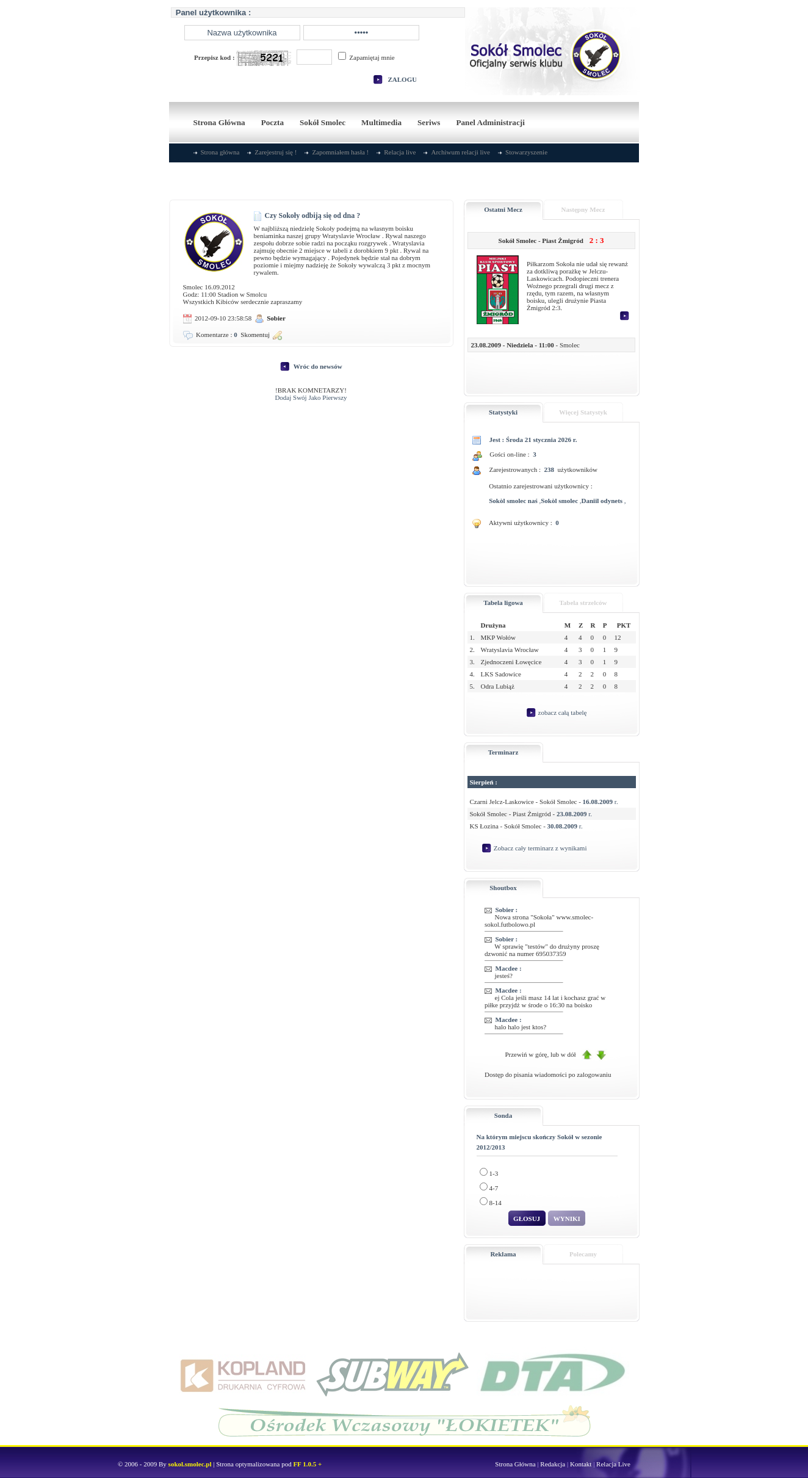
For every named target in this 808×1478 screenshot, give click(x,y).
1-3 (489, 1171)
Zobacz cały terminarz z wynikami (540, 847)
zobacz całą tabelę (562, 711)
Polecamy (583, 1254)
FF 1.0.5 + (307, 1464)
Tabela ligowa (503, 602)
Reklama (503, 1254)
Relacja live (400, 152)
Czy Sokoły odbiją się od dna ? (307, 215)
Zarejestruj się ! (275, 152)
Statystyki (503, 412)
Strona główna (220, 152)
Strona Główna (219, 122)
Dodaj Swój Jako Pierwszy (311, 397)
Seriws (428, 122)
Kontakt (580, 1464)
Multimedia (381, 122)
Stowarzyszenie (526, 152)
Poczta (272, 122)
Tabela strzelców (583, 602)
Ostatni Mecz (503, 209)
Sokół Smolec (322, 122)
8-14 (491, 1200)
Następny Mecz (583, 209)
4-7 (489, 1186)
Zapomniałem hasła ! (340, 152)
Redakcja (552, 1464)
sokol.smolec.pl (190, 1464)
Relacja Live (613, 1464)
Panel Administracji (490, 122)
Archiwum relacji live (460, 152)
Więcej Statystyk (583, 412)
